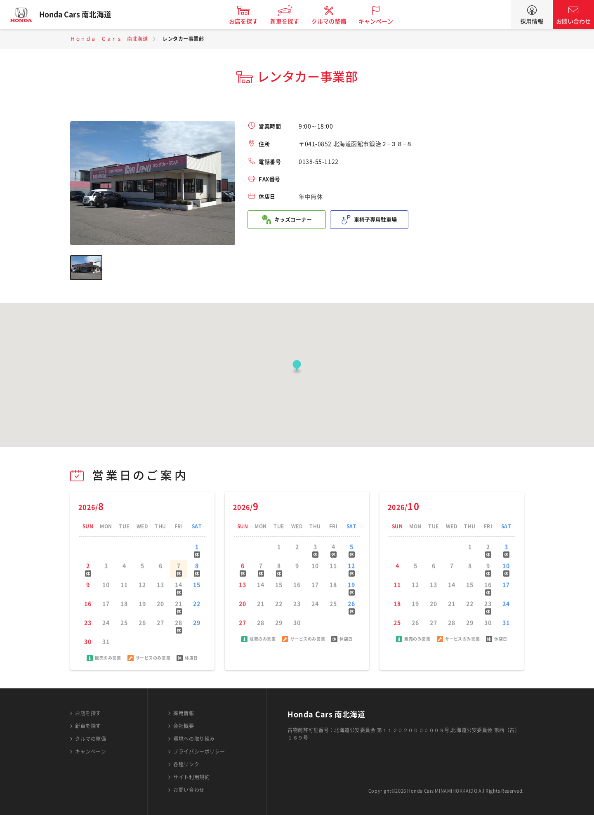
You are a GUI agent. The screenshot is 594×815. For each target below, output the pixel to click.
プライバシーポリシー (199, 751)
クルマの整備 (334, 21)
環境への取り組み (193, 738)
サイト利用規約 (191, 777)
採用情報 (531, 21)
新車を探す (290, 21)
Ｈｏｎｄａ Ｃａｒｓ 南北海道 (109, 38)
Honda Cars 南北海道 (80, 14)
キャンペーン (381, 21)
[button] (296, 367)
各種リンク (186, 764)
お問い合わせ (573, 21)
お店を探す (248, 21)
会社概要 (183, 725)
